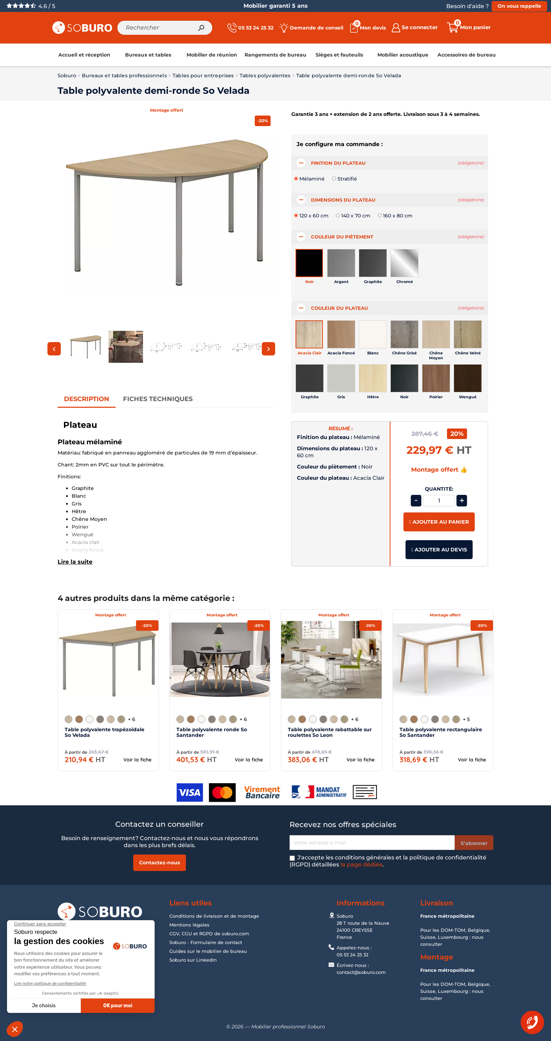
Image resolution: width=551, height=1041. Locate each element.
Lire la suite (75, 561)
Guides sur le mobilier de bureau (208, 951)
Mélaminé (312, 179)
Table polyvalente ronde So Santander (211, 732)
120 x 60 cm (314, 215)
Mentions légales (189, 925)
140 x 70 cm (355, 215)
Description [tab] (86, 399)
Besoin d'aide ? (467, 6)
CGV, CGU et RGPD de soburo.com (209, 933)
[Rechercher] (164, 28)
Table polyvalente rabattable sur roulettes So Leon (330, 732)
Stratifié (347, 179)
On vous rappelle (519, 6)
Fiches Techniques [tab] (158, 399)
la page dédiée (362, 864)
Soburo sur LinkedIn (193, 960)
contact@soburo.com (361, 972)
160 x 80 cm (398, 215)
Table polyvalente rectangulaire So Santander (441, 732)
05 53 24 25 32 (352, 954)
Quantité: (439, 489)
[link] (84, 54)
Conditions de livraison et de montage (214, 916)
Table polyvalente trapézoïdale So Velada (104, 732)
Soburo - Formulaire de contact (205, 942)
